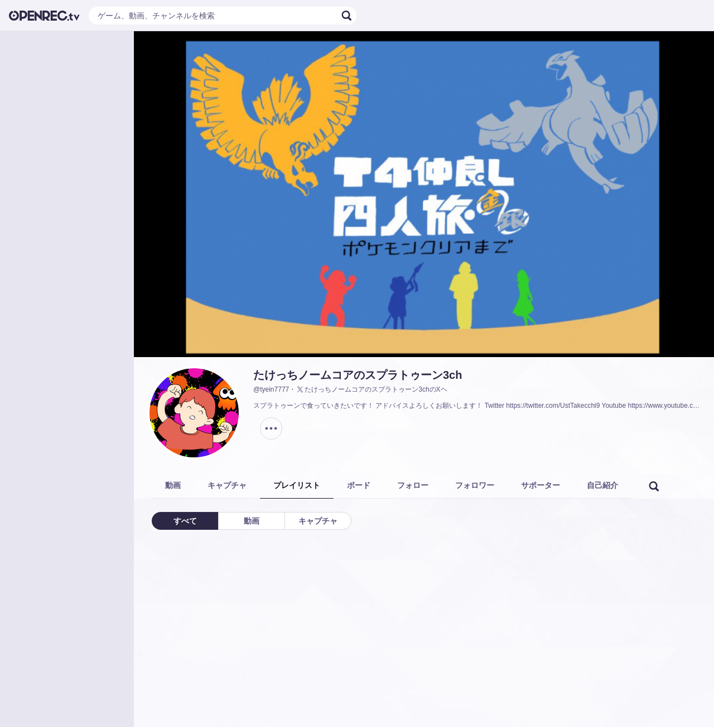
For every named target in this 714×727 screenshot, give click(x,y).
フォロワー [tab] (474, 485)
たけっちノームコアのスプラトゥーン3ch (357, 375)
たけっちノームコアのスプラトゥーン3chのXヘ (371, 389)
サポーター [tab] (540, 485)
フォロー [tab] (412, 485)
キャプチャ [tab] (227, 485)
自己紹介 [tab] (602, 485)
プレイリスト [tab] (296, 485)
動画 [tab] (173, 485)
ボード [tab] (358, 485)
